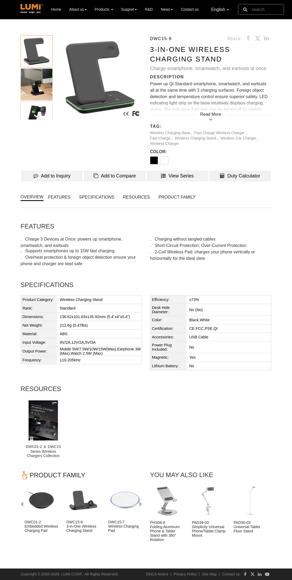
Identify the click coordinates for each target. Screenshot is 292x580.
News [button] (167, 9)
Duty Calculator (240, 176)
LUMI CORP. (72, 574)
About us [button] (77, 9)
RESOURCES (136, 197)
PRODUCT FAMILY (177, 197)
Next (143, 478)
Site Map (209, 574)
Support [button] (129, 9)
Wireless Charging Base (170, 133)
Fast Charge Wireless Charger (220, 133)
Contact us (190, 9)
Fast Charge (161, 138)
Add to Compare (114, 176)
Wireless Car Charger (238, 138)
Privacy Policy (185, 574)
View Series (177, 176)
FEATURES (59, 197)
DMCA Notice (157, 574)
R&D (149, 9)
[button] (100, 77)
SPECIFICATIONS (96, 197)
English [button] (220, 9)
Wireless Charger (164, 143)
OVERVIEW (32, 197)
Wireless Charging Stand (196, 138)
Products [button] (104, 9)
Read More (210, 114)
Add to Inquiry (51, 176)
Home (56, 8)
